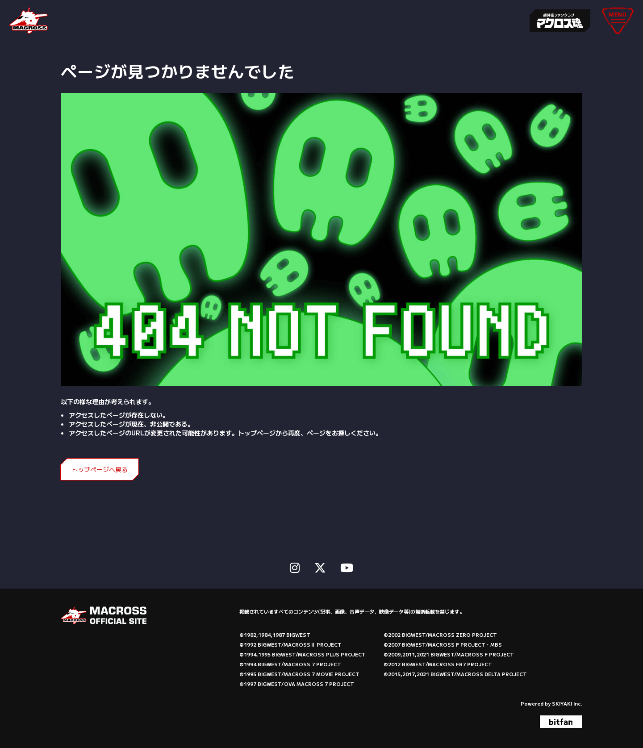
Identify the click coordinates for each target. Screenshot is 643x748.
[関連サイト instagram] (295, 566)
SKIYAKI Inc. (567, 702)
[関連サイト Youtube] (346, 566)
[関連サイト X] (320, 566)
